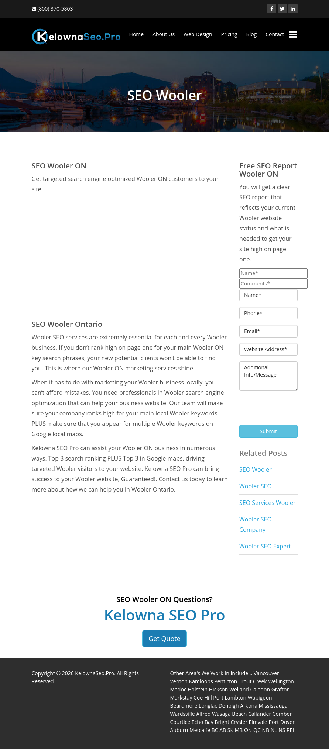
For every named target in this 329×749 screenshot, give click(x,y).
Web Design (198, 34)
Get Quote (164, 638)
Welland (239, 689)
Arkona (248, 705)
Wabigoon (260, 697)
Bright (222, 721)
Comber (282, 713)
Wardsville (182, 713)
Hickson (218, 689)
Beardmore (184, 705)
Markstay (181, 697)
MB (239, 729)
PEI (290, 729)
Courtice (180, 721)
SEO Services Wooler (267, 503)
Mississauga (273, 705)
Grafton (280, 689)
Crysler (239, 721)
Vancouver (266, 673)
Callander (259, 713)
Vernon (179, 681)
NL (274, 729)
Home (136, 34)
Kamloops (201, 681)
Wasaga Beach (229, 713)
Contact (274, 34)
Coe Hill (202, 697)
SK (230, 729)
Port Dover (282, 721)
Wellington (281, 681)
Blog (251, 34)
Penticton (225, 681)
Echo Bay (202, 721)
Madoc (178, 689)
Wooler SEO (255, 486)
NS (281, 729)
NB (265, 729)
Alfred (203, 713)
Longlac (208, 705)
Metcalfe (199, 729)
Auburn (179, 729)
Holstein (198, 689)
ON (248, 729)
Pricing (229, 34)
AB (222, 729)
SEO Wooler (255, 469)
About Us (163, 34)
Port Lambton (229, 697)
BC (215, 729)
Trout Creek (253, 681)
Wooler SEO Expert (265, 546)
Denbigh (229, 705)
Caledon (260, 689)
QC (257, 729)
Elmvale (258, 721)
